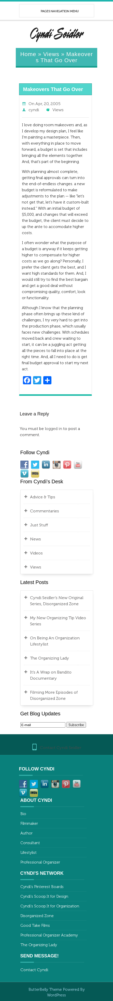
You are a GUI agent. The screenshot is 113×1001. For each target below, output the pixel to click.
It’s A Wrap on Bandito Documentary (51, 675)
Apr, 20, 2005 (48, 103)
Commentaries (44, 511)
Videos (36, 553)
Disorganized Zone (37, 916)
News (35, 539)
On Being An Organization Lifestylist (55, 641)
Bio (23, 814)
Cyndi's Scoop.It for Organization (49, 906)
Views (51, 54)
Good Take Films (35, 925)
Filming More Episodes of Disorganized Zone (54, 695)
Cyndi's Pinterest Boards (42, 886)
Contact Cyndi (34, 969)
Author (26, 833)
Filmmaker (29, 823)
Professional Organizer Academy (49, 935)
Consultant (30, 843)
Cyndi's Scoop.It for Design (44, 896)
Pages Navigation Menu (54, 11)
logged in (53, 428)
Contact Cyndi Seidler (60, 747)
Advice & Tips (42, 497)
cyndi (34, 109)
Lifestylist (28, 852)
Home (28, 54)
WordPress (56, 995)
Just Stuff (39, 525)
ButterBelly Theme (46, 989)
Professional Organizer (40, 862)
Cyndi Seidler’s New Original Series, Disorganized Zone (56, 600)
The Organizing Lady (49, 658)
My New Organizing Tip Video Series (58, 620)
